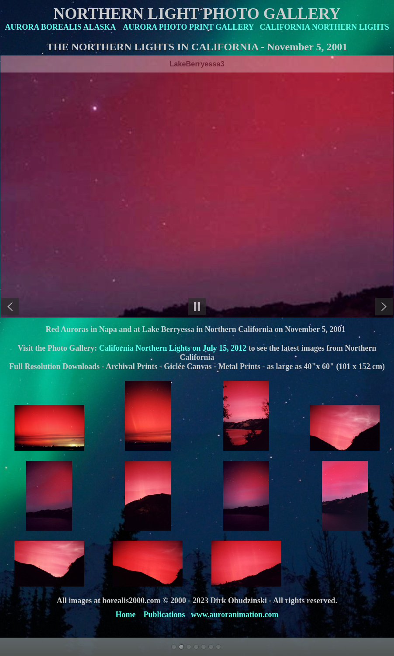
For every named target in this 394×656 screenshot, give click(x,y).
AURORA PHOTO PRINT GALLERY (188, 27)
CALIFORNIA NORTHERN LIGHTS (324, 27)
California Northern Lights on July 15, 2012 (171, 348)
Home (125, 614)
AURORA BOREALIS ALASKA (60, 27)
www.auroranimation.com (235, 614)
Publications (164, 614)
